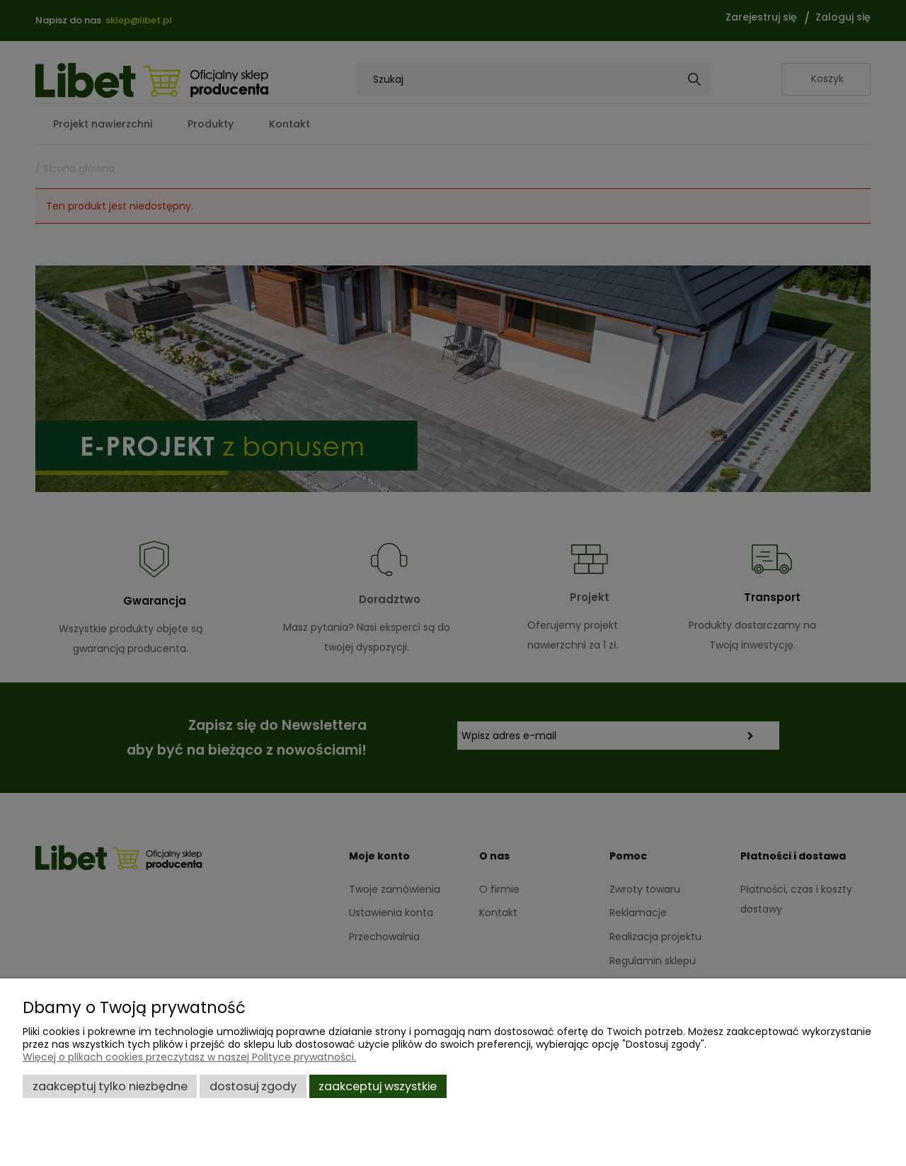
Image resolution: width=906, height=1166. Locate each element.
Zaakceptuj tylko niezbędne (110, 1086)
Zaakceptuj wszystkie (378, 1086)
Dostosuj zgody (253, 1086)
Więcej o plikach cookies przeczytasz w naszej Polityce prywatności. (189, 1057)
